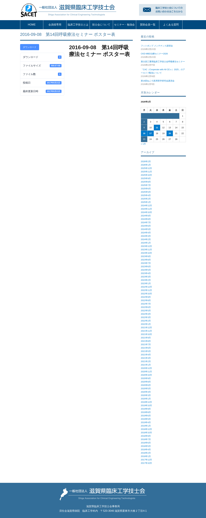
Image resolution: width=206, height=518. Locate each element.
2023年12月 (146, 246)
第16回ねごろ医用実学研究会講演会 (157, 81)
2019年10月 (146, 405)
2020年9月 (146, 378)
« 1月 (143, 144)
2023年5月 (146, 270)
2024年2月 (146, 239)
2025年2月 (146, 199)
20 (170, 133)
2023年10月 (146, 253)
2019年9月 (146, 409)
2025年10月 (146, 175)
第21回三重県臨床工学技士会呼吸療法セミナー (163, 61)
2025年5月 (146, 192)
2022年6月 (146, 307)
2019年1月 (146, 426)
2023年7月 (146, 263)
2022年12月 (146, 287)
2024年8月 (146, 219)
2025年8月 (146, 182)
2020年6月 (146, 385)
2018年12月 (146, 429)
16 (144, 133)
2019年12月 (146, 402)
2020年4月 (146, 392)
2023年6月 (146, 266)
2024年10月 (146, 212)
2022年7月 (146, 304)
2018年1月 (146, 456)
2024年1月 (146, 243)
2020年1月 (146, 398)
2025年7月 (146, 185)
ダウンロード (29, 47)
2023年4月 (146, 273)
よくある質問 (171, 24)
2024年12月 (146, 205)
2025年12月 (146, 168)
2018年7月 (146, 439)
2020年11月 (146, 371)
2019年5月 (146, 419)
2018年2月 (146, 453)
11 (157, 127)
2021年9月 (146, 337)
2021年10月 (146, 334)
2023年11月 (146, 249)
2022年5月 (146, 310)
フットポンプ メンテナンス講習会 (157, 46)
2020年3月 (146, 395)
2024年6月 (146, 226)
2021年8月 (146, 341)
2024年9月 (146, 215)
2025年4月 (146, 195)
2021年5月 (146, 351)
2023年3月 (146, 276)
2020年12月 (146, 368)
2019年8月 (146, 412)
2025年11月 (146, 171)
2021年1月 (146, 365)
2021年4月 (146, 354)
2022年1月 (146, 324)
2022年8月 (146, 300)
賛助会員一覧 (147, 24)
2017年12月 (146, 459)
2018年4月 (146, 449)
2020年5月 (146, 388)
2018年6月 (146, 443)
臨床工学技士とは (78, 24)
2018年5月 (146, 446)
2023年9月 (146, 256)
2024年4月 (146, 232)
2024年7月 (146, 222)
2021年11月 (146, 331)
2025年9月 (146, 178)
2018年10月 (146, 432)
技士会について (101, 24)
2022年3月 (146, 317)
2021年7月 (146, 344)
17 (150, 133)
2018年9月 (146, 436)
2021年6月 (146, 348)
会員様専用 (54, 24)
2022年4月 (146, 314)
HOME (32, 24)
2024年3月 (146, 236)
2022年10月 (146, 293)
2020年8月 (146, 382)
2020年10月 (146, 375)
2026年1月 (146, 165)
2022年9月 (146, 297)
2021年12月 (146, 327)
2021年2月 (146, 361)
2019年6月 (146, 415)
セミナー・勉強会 (124, 24)
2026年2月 (146, 161)
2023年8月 (146, 260)
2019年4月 (146, 422)
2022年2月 (146, 321)
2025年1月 (146, 202)
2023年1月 (146, 283)
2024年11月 (146, 209)
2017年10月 (146, 463)
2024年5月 (146, 229)
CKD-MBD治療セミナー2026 (154, 53)
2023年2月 (146, 280)
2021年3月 (146, 358)
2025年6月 (146, 188)
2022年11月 (146, 290)
